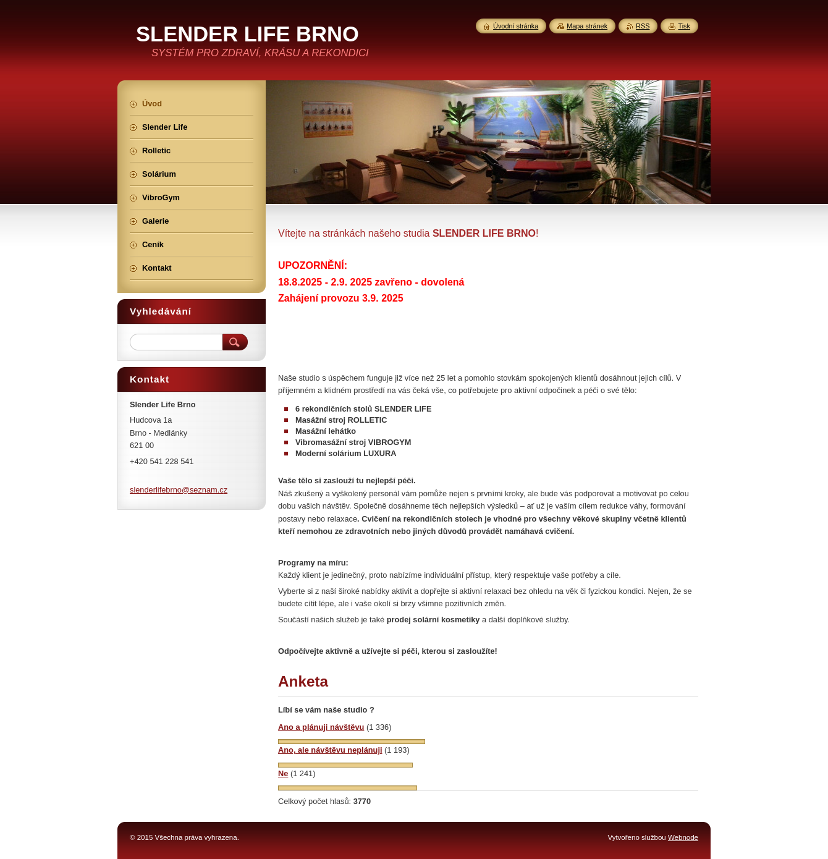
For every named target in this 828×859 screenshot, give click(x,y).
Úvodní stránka (515, 26)
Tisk (684, 26)
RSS (642, 26)
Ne (283, 773)
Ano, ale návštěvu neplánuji (330, 750)
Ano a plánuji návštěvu (321, 727)
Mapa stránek (587, 26)
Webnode (683, 837)
